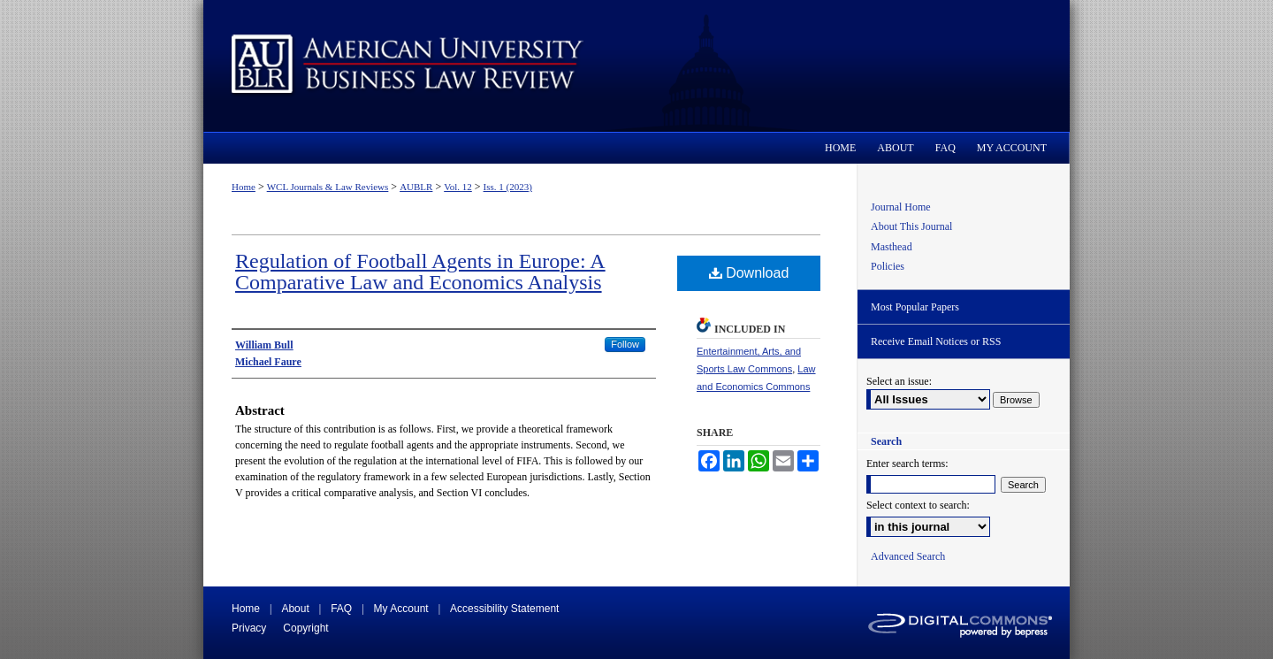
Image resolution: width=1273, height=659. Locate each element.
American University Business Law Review (636, 66)
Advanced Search (908, 556)
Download (749, 272)
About (295, 608)
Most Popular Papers (915, 307)
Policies (887, 266)
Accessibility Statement (504, 608)
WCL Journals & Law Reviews (328, 186)
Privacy (249, 628)
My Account (401, 608)
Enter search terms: (907, 463)
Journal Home (901, 207)
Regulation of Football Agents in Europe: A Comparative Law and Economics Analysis (420, 271)
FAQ (341, 608)
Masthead (891, 247)
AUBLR (416, 186)
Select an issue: (899, 381)
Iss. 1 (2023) (508, 186)
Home (243, 186)
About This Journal (911, 226)
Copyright (305, 628)
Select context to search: (918, 505)
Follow (625, 344)
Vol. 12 (458, 186)
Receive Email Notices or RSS (936, 341)
